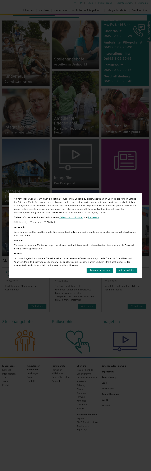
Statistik (49, 222)
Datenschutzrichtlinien (71, 217)
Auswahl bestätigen (100, 270)
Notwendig (20, 222)
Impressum (93, 217)
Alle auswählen (126, 270)
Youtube (35, 222)
